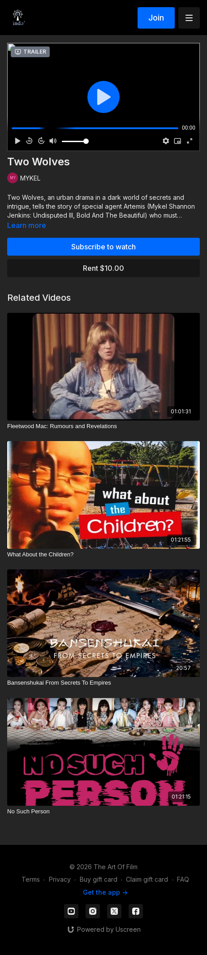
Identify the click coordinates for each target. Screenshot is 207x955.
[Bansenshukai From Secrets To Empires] (103, 682)
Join (156, 17)
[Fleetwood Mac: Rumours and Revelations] (103, 426)
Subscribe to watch (103, 246)
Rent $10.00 (103, 268)
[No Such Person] (103, 811)
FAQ (183, 879)
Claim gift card (147, 879)
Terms (31, 879)
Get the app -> (105, 892)
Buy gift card (98, 879)
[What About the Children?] (103, 554)
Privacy (60, 879)
